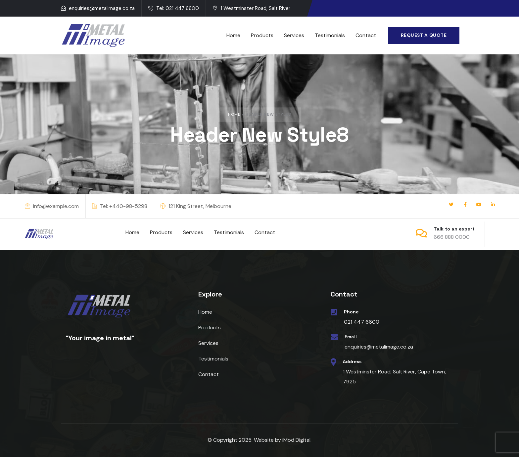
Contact (208, 374)
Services (208, 343)
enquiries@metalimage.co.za (98, 8)
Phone (351, 312)
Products (209, 327)
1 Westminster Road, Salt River (251, 8)
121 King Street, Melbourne (195, 206)
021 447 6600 (361, 321)
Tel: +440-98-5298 (119, 206)
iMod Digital (296, 439)
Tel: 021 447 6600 (173, 8)
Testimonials (213, 358)
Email (351, 337)
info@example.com (52, 206)
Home (234, 114)
